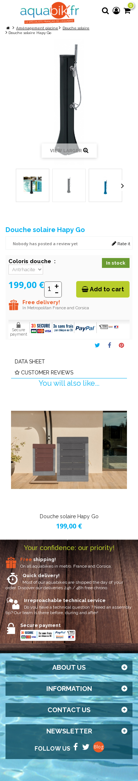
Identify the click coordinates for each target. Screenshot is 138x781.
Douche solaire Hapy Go (69, 516)
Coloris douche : (32, 261)
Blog (98, 747)
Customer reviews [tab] (44, 372)
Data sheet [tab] (30, 362)
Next (122, 185)
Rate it (121, 243)
